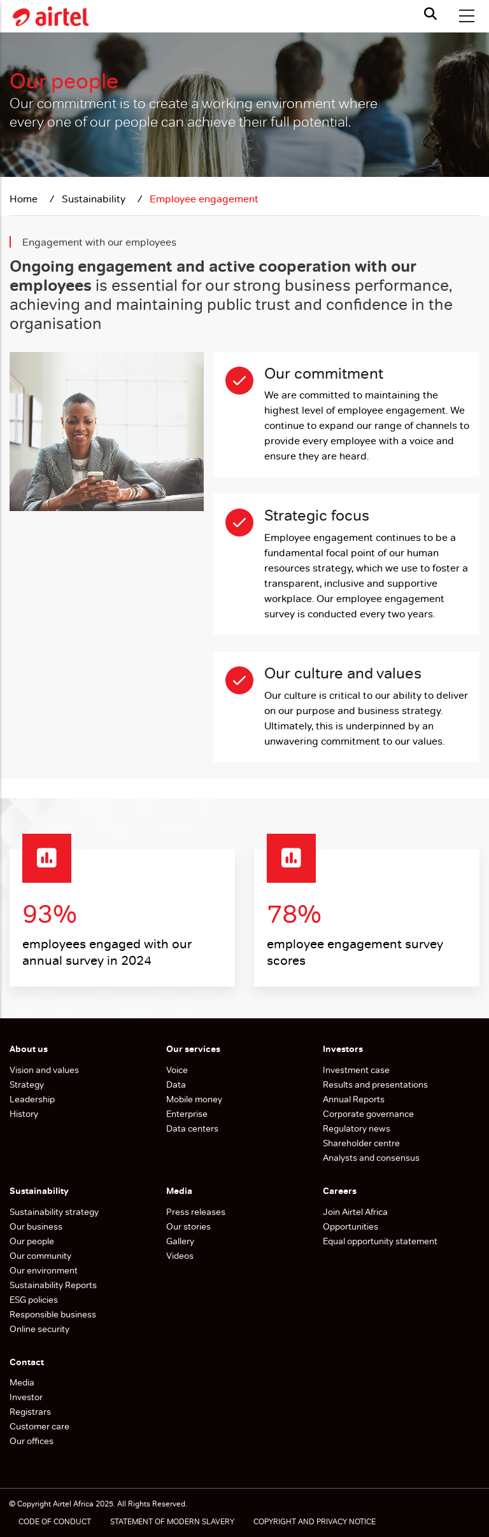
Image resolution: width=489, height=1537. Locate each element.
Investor (26, 1397)
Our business (37, 1226)
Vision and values (44, 1070)
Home (25, 199)
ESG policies (35, 1300)
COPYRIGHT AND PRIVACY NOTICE (314, 1521)
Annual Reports (354, 1099)
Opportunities (350, 1226)
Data (176, 1084)
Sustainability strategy (54, 1212)
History (24, 1114)
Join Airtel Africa (355, 1212)
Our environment (45, 1270)
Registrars (30, 1412)
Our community (41, 1256)
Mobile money (194, 1099)
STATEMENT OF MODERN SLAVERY (172, 1521)
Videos (180, 1256)
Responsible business (53, 1314)
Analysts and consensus (371, 1158)
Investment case (356, 1070)
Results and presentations (375, 1084)
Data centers (192, 1128)
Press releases (195, 1212)
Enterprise (187, 1114)
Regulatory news (356, 1128)
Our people (32, 1241)
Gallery (180, 1241)
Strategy (27, 1084)
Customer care (39, 1426)
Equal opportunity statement (380, 1241)
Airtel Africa (73, 1503)
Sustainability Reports (54, 1285)
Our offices (31, 1441)
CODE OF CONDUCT (54, 1521)
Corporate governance (368, 1114)
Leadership (32, 1099)
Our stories (188, 1226)
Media (22, 1382)
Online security (39, 1329)
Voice (177, 1070)
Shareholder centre (361, 1143)
